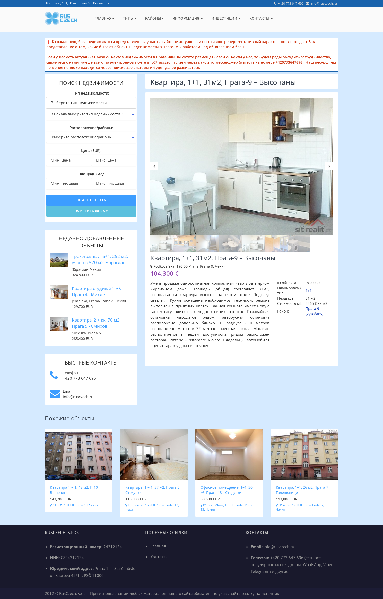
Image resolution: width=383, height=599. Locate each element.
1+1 (309, 290)
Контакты (261, 18)
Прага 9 (312, 308)
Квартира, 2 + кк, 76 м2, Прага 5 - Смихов (96, 323)
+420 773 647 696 (288, 3)
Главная (104, 18)
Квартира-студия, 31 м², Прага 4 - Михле (96, 291)
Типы (129, 18)
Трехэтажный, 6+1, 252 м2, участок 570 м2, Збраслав (100, 259)
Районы (154, 18)
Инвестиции (226, 18)
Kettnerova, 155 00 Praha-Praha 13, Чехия (152, 507)
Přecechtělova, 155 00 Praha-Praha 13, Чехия (227, 507)
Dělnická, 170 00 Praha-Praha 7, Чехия (300, 507)
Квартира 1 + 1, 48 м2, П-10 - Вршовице (75, 490)
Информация (187, 18)
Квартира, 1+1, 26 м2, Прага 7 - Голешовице (303, 490)
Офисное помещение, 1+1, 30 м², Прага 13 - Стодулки (227, 490)
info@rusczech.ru (321, 3)
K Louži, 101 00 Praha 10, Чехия (74, 505)
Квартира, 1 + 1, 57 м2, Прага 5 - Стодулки (153, 490)
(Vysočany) (314, 313)
